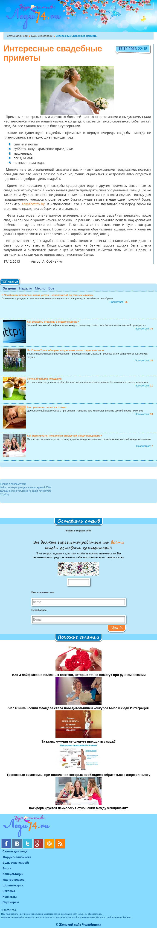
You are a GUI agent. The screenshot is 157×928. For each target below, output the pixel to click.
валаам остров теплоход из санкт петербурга (25, 490)
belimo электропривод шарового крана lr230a (25, 487)
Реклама (9, 891)
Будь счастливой (41, 35)
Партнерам (11, 902)
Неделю (25, 288)
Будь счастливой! (16, 862)
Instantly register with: (78, 530)
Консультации (13, 874)
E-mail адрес (39, 610)
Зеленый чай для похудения (44, 378)
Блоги (7, 868)
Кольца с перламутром (13, 483)
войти (116, 542)
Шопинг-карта (13, 885)
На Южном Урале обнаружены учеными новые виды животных (65, 350)
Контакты (10, 896)
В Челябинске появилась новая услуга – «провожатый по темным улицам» (47, 295)
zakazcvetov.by (32, 204)
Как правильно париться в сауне (47, 407)
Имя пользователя (42, 592)
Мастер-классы (14, 879)
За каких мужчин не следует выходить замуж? (78, 741)
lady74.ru (82, 914)
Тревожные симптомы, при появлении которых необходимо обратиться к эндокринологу (78, 775)
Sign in (116, 628)
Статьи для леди (17, 35)
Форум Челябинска (17, 857)
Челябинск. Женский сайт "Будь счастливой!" (32, 17)
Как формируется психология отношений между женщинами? (64, 435)
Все (51, 288)
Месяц (40, 288)
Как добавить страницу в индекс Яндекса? (53, 321)
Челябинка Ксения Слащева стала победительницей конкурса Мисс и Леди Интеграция (78, 708)
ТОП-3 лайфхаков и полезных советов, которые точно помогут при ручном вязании (78, 675)
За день (9, 288)
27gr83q (4, 494)
